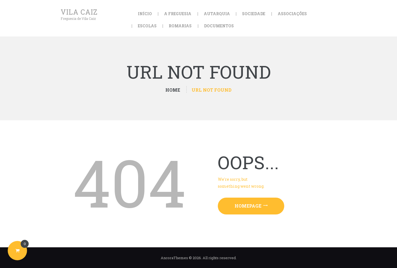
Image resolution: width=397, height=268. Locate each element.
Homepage (248, 206)
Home (172, 89)
